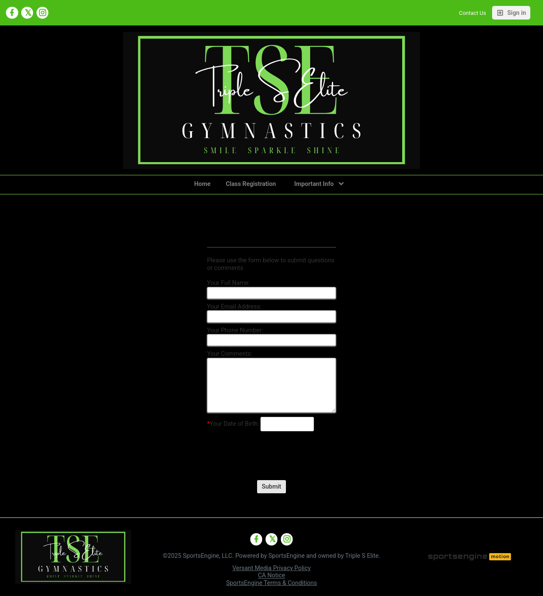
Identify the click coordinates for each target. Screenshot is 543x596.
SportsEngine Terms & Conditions (271, 583)
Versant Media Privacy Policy (271, 568)
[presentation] (271, 449)
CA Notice (271, 575)
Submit (271, 486)
